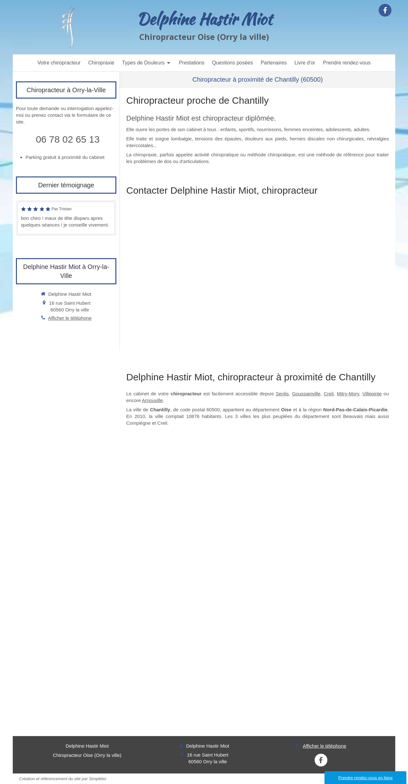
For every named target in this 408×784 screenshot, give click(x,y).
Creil (329, 393)
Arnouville (152, 400)
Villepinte (372, 393)
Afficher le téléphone (70, 318)
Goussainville (306, 393)
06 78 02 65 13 (67, 139)
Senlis (282, 393)
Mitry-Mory (348, 393)
